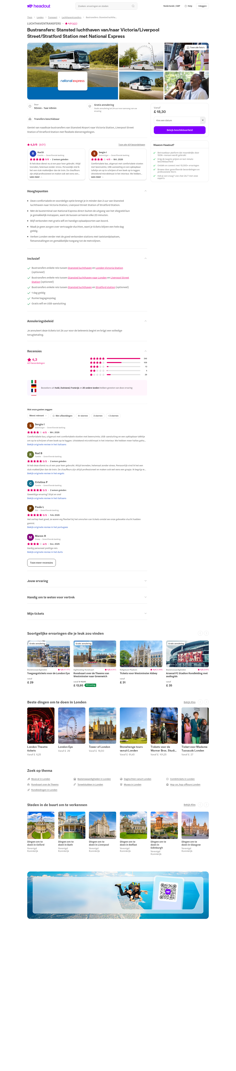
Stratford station (105, 287)
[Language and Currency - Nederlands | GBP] (171, 6)
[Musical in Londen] (38, 778)
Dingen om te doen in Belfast (128, 843)
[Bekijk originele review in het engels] (45, 473)
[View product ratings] (71, 23)
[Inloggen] (202, 6)
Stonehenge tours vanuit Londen (131, 748)
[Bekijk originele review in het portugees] (47, 527)
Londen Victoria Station (109, 268)
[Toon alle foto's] (196, 47)
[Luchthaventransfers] (71, 17)
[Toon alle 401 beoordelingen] (132, 144)
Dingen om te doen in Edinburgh (158, 844)
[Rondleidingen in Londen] (42, 789)
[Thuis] (29, 17)
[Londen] (40, 17)
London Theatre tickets (37, 748)
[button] (188, 6)
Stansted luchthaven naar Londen (87, 277)
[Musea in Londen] (130, 784)
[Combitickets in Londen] (180, 778)
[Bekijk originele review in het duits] (45, 551)
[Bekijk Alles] (189, 702)
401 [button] (74, 23)
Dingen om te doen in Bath (66, 843)
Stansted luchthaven (80, 268)
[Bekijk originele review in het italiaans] (46, 444)
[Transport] (52, 17)
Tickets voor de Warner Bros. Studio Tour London (163, 748)
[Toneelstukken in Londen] (88, 784)
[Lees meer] (36, 177)
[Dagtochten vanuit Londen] (135, 778)
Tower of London (99, 747)
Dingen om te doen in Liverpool (99, 843)
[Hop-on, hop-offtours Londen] (183, 784)
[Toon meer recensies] (41, 563)
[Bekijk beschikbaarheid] (180, 130)
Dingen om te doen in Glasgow (191, 843)
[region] (118, 664)
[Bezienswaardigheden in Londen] (92, 778)
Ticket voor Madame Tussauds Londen (195, 748)
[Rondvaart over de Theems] (42, 784)
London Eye (65, 747)
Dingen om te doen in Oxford (35, 843)
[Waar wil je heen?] (106, 6)
